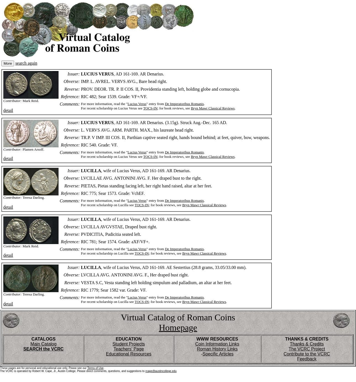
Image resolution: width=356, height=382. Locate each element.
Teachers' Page (129, 349)
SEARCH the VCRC (43, 349)
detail (8, 110)
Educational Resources (129, 354)
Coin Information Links (217, 344)
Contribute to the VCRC (307, 354)
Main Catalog (43, 344)
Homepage (178, 328)
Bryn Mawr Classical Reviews (213, 108)
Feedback (307, 359)
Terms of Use (95, 368)
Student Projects (128, 344)
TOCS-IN (150, 108)
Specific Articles (217, 354)
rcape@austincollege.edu (160, 371)
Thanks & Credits (307, 344)
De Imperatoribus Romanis (184, 104)
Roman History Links (217, 349)
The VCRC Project (307, 349)
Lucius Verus (137, 104)
